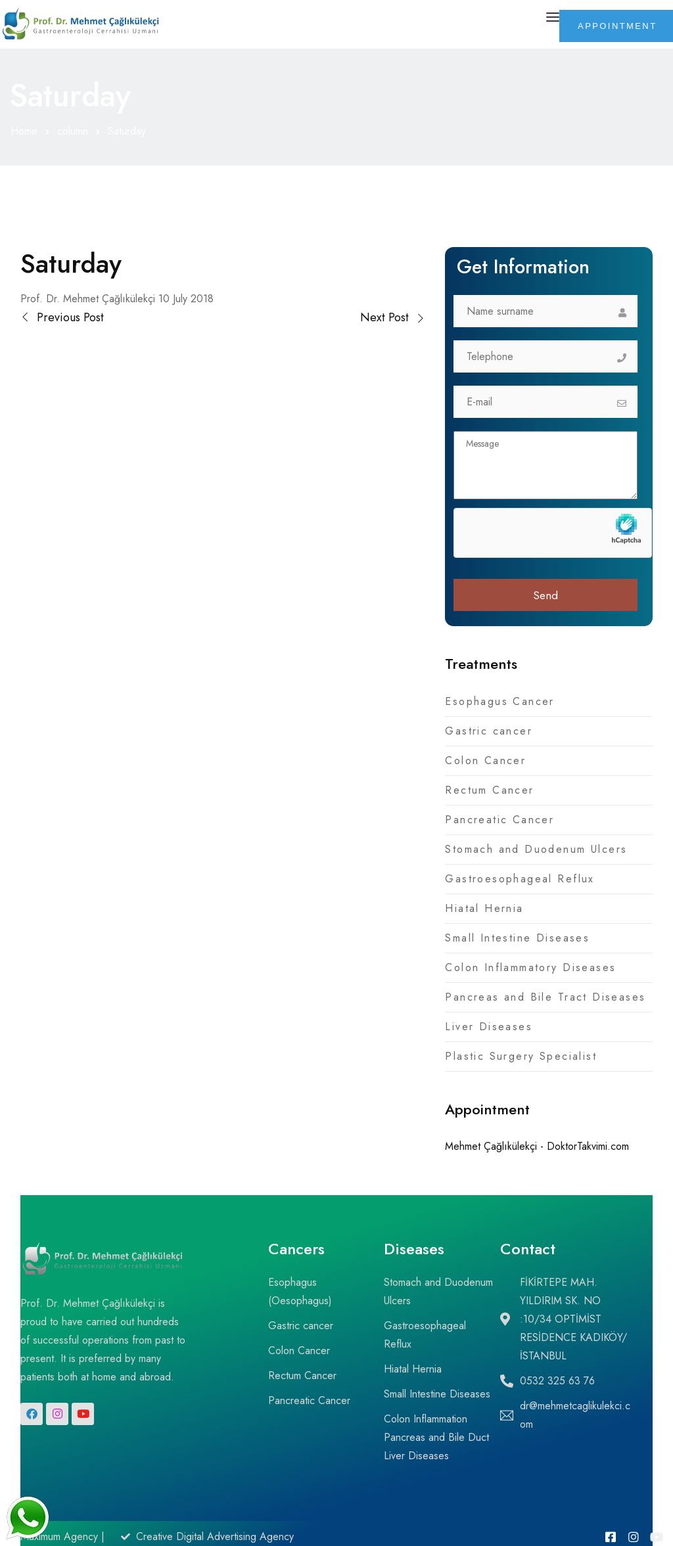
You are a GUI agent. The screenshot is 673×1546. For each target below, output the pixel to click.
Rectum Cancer (489, 790)
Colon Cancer (485, 760)
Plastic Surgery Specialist (521, 1056)
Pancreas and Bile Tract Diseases (545, 997)
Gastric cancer (488, 731)
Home (24, 131)
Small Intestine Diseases (517, 937)
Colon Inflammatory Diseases (530, 967)
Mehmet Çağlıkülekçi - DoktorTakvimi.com (537, 1146)
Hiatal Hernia (484, 908)
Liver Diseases (488, 1026)
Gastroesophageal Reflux (519, 878)
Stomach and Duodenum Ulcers (536, 849)
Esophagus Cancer (500, 701)
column (72, 131)
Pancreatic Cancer (499, 819)
